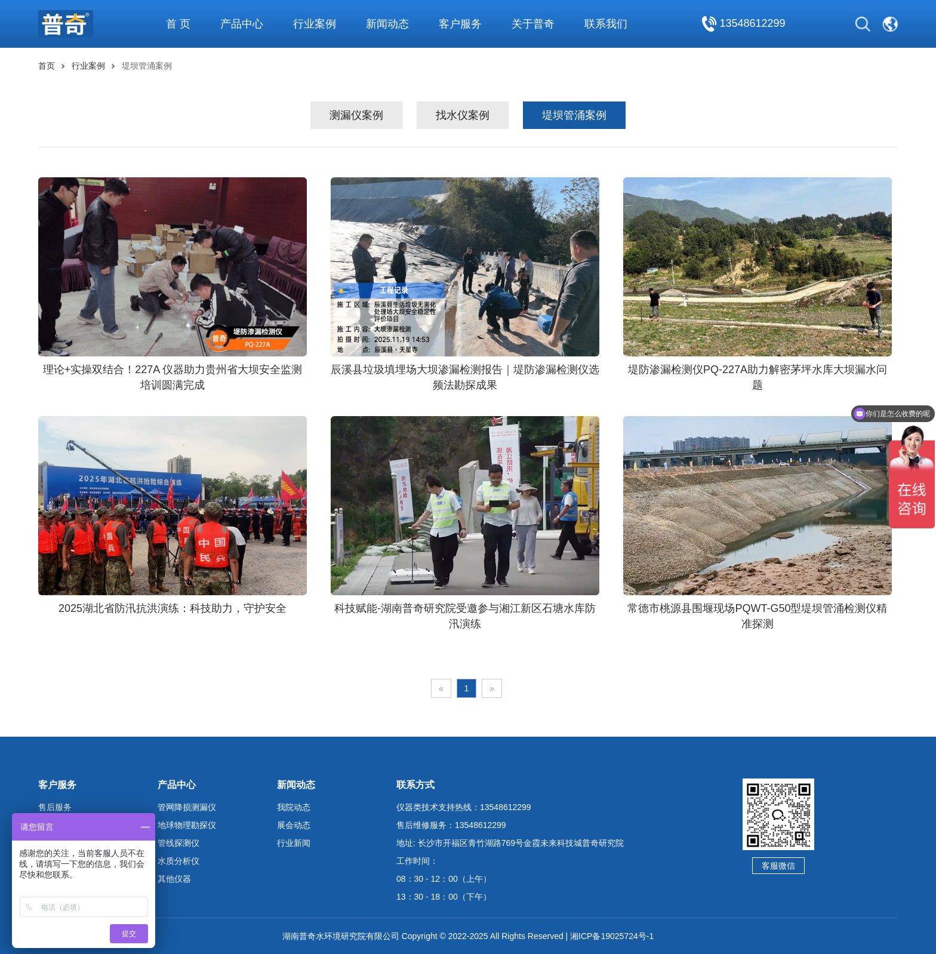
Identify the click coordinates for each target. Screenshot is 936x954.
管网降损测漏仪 (187, 807)
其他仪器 (174, 879)
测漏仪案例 (356, 115)
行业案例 (88, 65)
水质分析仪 (178, 861)
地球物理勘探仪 (187, 825)
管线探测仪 (178, 843)
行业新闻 (293, 843)
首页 (46, 65)
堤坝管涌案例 (574, 115)
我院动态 (293, 807)
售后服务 (55, 807)
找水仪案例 (462, 115)
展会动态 (293, 825)
